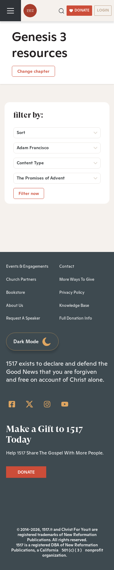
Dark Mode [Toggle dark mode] (32, 342)
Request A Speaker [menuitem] (23, 318)
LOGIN (103, 10)
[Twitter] (29, 404)
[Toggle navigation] (10, 10)
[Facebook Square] (12, 404)
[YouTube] (65, 404)
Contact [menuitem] (66, 266)
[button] (61, 10)
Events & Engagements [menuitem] (27, 266)
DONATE (79, 10)
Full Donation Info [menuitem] (75, 318)
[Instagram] (47, 404)
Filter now (29, 193)
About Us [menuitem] (14, 305)
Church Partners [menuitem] (21, 279)
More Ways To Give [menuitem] (76, 279)
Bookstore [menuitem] (15, 292)
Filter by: (28, 114)
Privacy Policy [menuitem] (72, 292)
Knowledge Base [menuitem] (74, 305)
